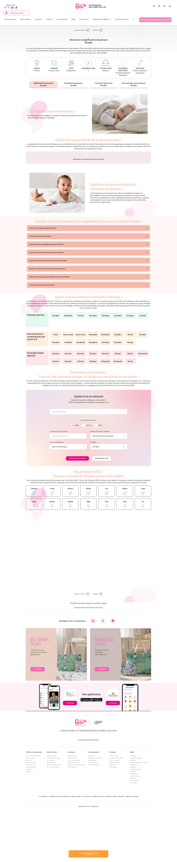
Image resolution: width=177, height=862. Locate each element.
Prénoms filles (80, 666)
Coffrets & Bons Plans (17, 13)
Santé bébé (133, 819)
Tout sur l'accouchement (94, 824)
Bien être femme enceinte (74, 819)
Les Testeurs (84, 19)
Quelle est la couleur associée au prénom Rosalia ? (46, 312)
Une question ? (43, 855)
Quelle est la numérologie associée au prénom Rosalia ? (48, 320)
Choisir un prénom (113, 815)
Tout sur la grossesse (73, 826)
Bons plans (28, 819)
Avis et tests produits (31, 821)
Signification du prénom (43, 84)
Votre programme (10, 19)
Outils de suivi (29, 828)
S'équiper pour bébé (135, 835)
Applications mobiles (132, 855)
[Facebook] (5, 7)
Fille (76, 484)
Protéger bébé (133, 833)
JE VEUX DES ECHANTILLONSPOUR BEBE (88, 853)
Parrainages (28, 830)
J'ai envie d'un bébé (51, 815)
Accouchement (93, 811)
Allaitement (133, 826)
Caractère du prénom (103, 84)
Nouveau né (133, 815)
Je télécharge (70, 762)
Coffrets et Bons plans (34, 811)
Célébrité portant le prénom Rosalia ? (42, 344)
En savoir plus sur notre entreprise (88, 799)
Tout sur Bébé (133, 842)
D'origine (93, 501)
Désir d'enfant (52, 811)
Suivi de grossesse (72, 815)
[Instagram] (8, 7)
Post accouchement (93, 821)
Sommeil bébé (133, 824)
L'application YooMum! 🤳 (102, 19)
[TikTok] (16, 7)
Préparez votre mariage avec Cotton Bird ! (155, 20)
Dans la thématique (56, 501)
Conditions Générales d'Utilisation (59, 855)
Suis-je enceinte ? (51, 819)
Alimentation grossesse (73, 821)
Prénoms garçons (95, 666)
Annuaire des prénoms (114, 821)
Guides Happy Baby (30, 826)
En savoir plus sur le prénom (133, 84)
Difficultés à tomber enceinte (54, 824)
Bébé (132, 811)
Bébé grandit (133, 837)
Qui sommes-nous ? (122, 19)
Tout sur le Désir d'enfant (53, 826)
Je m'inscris (37, 728)
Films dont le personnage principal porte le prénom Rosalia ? (49, 336)
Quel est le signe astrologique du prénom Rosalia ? (46, 303)
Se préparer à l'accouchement (95, 817)
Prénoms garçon (113, 826)
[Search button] (154, 6)
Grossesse (71, 811)
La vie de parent (134, 839)
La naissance (91, 815)
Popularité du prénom (73, 84)
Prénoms (112, 811)
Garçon (88, 484)
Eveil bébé (132, 830)
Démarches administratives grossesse (77, 824)
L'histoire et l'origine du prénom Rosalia (42, 287)
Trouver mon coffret (30, 817)
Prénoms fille (112, 824)
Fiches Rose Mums (30, 824)
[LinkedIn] (12, 7)
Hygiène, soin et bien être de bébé (138, 821)
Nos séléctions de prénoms (116, 817)
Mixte (100, 484)
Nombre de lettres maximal (99, 491)
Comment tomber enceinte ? (53, 817)
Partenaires (121, 855)
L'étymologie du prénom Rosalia (40, 295)
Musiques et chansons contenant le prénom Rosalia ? (47, 328)
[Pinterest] (113, 680)
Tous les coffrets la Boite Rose (33, 815)
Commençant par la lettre (59, 491)
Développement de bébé (136, 817)
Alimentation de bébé (135, 828)
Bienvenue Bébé (92, 819)
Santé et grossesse (72, 817)
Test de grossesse (51, 821)
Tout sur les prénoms (114, 819)
